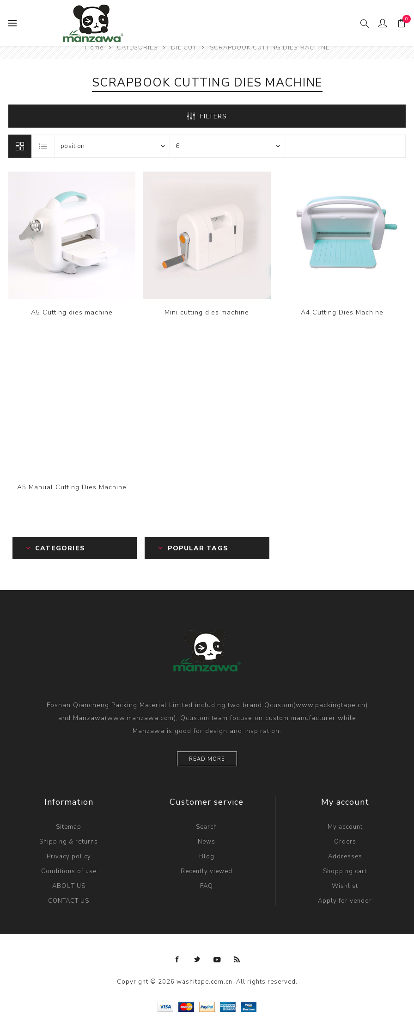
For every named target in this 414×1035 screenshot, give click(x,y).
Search (206, 827)
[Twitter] (197, 959)
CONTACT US (68, 901)
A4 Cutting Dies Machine (342, 312)
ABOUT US (68, 886)
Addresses (345, 856)
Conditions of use (69, 871)
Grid (19, 146)
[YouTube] (217, 959)
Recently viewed (206, 871)
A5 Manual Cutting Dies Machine (72, 487)
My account (345, 827)
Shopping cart (345, 871)
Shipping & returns (68, 842)
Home (94, 47)
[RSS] (237, 959)
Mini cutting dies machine (206, 312)
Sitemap (68, 827)
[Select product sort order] (112, 146)
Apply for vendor (345, 901)
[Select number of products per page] (227, 146)
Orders (345, 842)
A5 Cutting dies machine (72, 312)
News (206, 842)
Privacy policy (69, 856)
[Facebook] (177, 959)
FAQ (206, 886)
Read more (207, 759)
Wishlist (345, 886)
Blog (206, 856)
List (43, 146)
